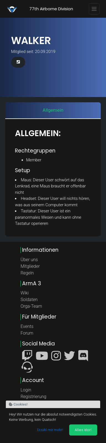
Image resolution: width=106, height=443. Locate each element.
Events (26, 326)
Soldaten (29, 299)
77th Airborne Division (51, 9)
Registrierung (33, 396)
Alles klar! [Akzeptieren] (83, 429)
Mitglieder (30, 266)
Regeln (27, 273)
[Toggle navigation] (94, 8)
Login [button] (25, 390)
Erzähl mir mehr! (50, 430)
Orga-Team (31, 306)
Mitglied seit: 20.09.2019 (33, 51)
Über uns (29, 259)
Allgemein (53, 110)
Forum (26, 333)
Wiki (24, 293)
